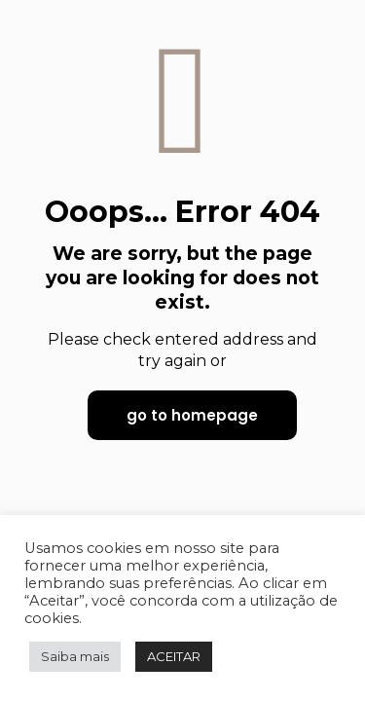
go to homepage (192, 415)
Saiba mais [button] (75, 656)
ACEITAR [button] (174, 656)
